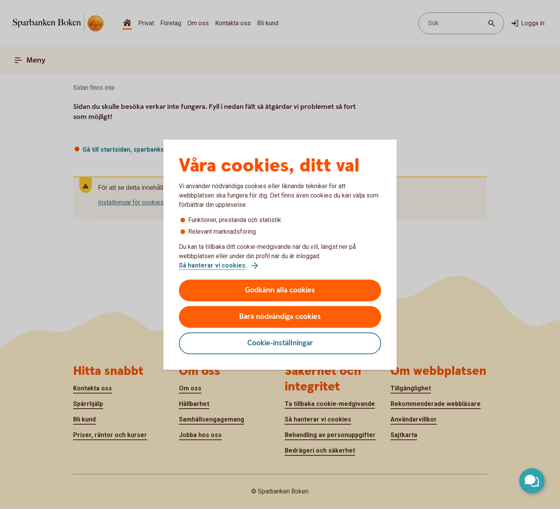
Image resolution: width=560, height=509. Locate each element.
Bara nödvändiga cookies (280, 317)
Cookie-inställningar (280, 343)
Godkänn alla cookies (280, 290)
